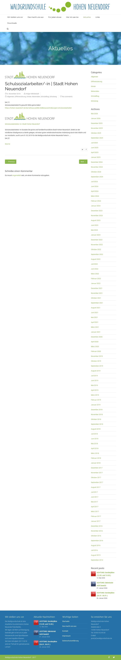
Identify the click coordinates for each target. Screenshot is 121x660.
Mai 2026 (94, 114)
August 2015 (95, 555)
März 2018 (95, 453)
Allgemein (10, 97)
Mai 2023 (94, 230)
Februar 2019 (96, 400)
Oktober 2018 (96, 419)
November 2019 (97, 356)
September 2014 (97, 560)
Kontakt (65, 631)
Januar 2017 (95, 521)
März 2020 (95, 346)
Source (7, 144)
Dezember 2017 (96, 468)
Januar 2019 (95, 405)
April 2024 (94, 191)
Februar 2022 (96, 279)
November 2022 (97, 245)
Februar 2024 (96, 201)
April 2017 (94, 507)
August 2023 (95, 220)
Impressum (66, 636)
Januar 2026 (95, 118)
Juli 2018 (94, 434)
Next (83, 162)
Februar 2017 (96, 516)
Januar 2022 (95, 283)
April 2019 (94, 390)
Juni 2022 (94, 269)
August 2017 (95, 487)
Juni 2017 (94, 497)
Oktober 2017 (96, 477)
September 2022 (97, 254)
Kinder (29, 97)
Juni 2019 (94, 380)
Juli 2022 (94, 264)
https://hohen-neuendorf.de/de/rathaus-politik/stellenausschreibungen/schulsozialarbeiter (38, 108)
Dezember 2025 (96, 123)
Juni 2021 (94, 312)
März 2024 (95, 196)
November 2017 (97, 473)
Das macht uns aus (35, 17)
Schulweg (53, 97)
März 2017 (95, 511)
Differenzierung (20, 97)
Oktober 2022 (96, 249)
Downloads (12, 23)
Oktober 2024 (96, 172)
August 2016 (95, 545)
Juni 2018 (94, 439)
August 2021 (95, 308)
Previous (11, 162)
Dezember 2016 (96, 526)
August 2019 (95, 371)
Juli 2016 (94, 550)
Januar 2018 (95, 463)
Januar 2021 (95, 332)
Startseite (65, 621)
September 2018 (97, 424)
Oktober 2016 (96, 536)
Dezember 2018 (96, 410)
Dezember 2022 (96, 240)
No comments (67, 97)
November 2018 (97, 414)
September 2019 (97, 366)
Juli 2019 (94, 376)
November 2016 (97, 531)
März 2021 (95, 327)
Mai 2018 (94, 443)
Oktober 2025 (96, 133)
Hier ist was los (72, 17)
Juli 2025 (94, 143)
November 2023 (97, 215)
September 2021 (97, 303)
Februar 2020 (96, 351)
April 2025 (94, 152)
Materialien (36, 97)
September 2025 (97, 138)
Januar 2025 (95, 157)
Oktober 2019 (96, 361)
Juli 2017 (94, 492)
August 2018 (95, 429)
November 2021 (97, 293)
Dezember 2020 (96, 337)
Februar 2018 (96, 458)
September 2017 (97, 482)
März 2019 (95, 395)
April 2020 (94, 342)
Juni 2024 (94, 186)
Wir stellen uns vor (15, 17)
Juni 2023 (94, 225)
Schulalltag (45, 97)
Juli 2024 (94, 181)
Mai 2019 (94, 385)
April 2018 (94, 448)
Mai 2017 (94, 502)
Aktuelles (87, 17)
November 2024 (97, 167)
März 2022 (95, 274)
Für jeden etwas (54, 17)
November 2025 (97, 128)
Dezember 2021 (96, 288)
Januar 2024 (95, 206)
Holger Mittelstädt (32, 94)
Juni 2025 (94, 148)
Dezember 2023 (96, 211)
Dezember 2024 (96, 162)
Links (97, 17)
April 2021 (94, 322)
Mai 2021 (94, 317)
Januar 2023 (95, 235)
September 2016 (97, 541)
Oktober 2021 (96, 298)
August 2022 (95, 259)
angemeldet (16, 175)
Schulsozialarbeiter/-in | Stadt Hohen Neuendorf (22, 124)
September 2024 (97, 177)
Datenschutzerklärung (70, 641)
